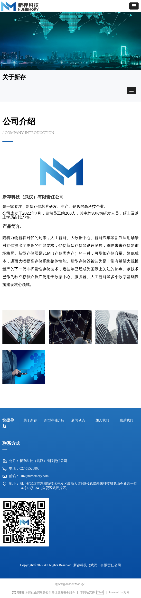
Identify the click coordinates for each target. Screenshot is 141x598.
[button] (134, 6)
